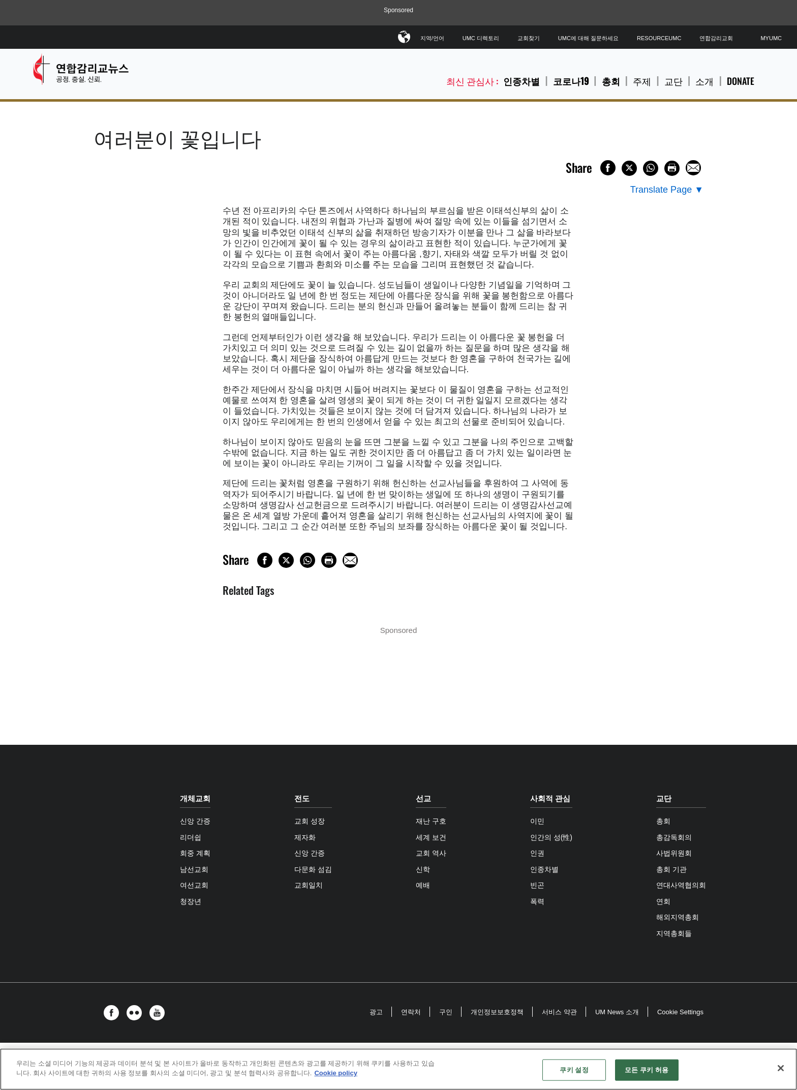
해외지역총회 (677, 917)
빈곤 (537, 885)
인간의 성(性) (551, 837)
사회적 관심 (550, 798)
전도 (302, 798)
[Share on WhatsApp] (650, 168)
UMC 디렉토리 (481, 38)
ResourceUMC (659, 38)
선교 (423, 798)
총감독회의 (674, 837)
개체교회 (195, 798)
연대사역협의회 (681, 885)
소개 (704, 81)
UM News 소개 (617, 1012)
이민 (537, 821)
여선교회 (194, 885)
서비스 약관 (559, 1012)
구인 (445, 1012)
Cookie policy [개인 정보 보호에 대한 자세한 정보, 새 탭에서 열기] (335, 1073)
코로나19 (571, 80)
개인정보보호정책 (497, 1012)
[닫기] (781, 1068)
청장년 (190, 901)
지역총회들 (674, 933)
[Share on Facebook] (608, 167)
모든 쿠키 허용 (646, 1070)
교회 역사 (431, 853)
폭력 (537, 901)
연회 (663, 901)
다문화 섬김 (313, 869)
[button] (114, 1012)
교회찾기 (528, 38)
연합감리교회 (716, 38)
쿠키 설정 (574, 1070)
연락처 (411, 1012)
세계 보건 (431, 837)
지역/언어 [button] (432, 36)
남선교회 (194, 869)
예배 (423, 885)
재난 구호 (431, 821)
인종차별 (521, 80)
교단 (673, 81)
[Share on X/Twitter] (629, 168)
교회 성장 (309, 821)
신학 (423, 869)
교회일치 (308, 885)
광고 (376, 1012)
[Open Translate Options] (666, 190)
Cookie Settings (680, 1012)
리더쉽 (190, 837)
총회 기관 (671, 869)
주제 (642, 81)
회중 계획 (195, 853)
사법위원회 (674, 853)
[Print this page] (672, 168)
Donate (740, 81)
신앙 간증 (195, 821)
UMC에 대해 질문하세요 (588, 38)
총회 (611, 80)
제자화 (305, 837)
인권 (537, 853)
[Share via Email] (693, 167)
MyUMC (771, 38)
